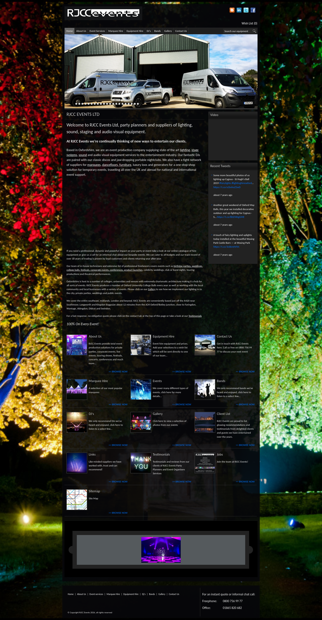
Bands (157, 30)
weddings (197, 266)
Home (69, 30)
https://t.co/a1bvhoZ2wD (226, 187)
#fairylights (225, 183)
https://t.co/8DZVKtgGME (231, 216)
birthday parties (182, 266)
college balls (73, 269)
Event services (96, 594)
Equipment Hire (134, 30)
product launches (133, 269)
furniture (125, 165)
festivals (85, 269)
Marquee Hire (115, 30)
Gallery (168, 30)
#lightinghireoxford (242, 183)
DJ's (149, 30)
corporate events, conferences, (107, 269)
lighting (185, 150)
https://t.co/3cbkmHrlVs (226, 246)
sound (83, 155)
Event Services (97, 30)
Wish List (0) (249, 23)
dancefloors (110, 165)
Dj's (144, 594)
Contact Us (181, 30)
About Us (81, 30)
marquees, (94, 165)
